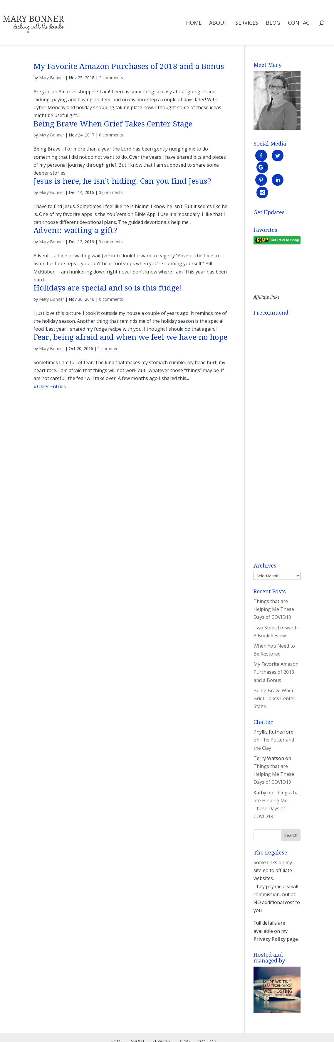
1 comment (109, 348)
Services (246, 23)
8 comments (111, 135)
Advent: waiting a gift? (75, 230)
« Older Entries (49, 386)
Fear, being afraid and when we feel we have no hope (130, 337)
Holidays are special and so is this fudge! (107, 287)
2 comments (111, 77)
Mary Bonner (51, 77)
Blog (273, 23)
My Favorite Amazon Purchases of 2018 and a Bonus (128, 66)
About (218, 23)
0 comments (111, 192)
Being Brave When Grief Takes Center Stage (112, 123)
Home (194, 23)
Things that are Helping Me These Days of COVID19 (274, 585)
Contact (300, 23)
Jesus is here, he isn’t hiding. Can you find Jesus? (122, 181)
